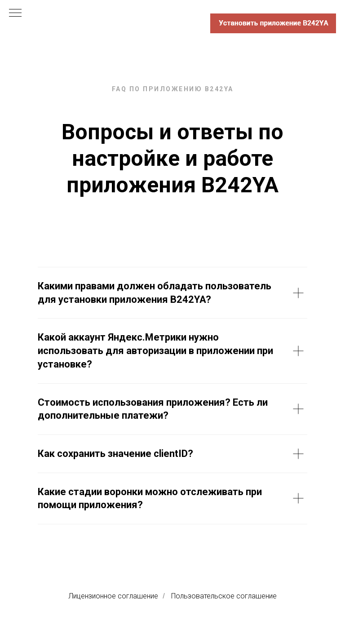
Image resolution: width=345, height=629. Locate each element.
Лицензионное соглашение (113, 596)
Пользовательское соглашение (224, 596)
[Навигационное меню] (15, 13)
